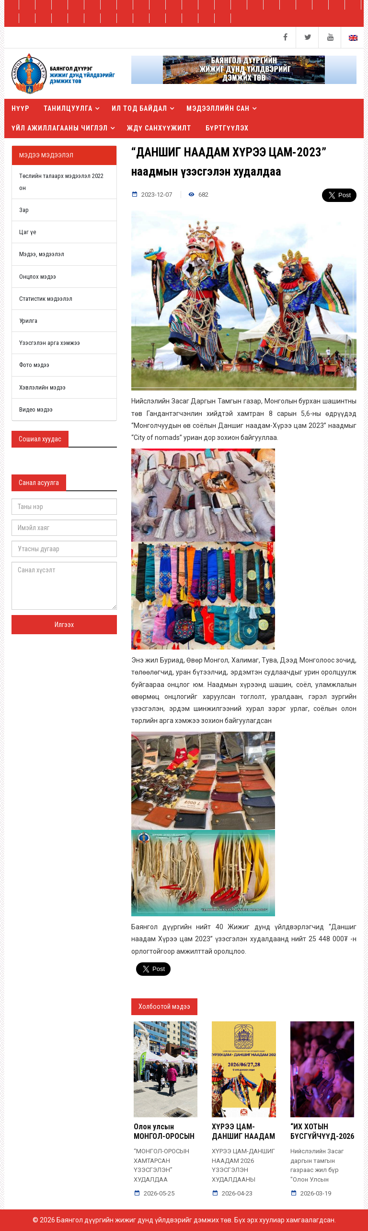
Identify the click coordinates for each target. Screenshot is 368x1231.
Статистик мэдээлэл (45, 298)
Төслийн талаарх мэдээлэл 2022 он (61, 181)
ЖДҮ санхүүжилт (159, 128)
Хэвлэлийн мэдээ (42, 387)
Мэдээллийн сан (218, 108)
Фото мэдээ (34, 364)
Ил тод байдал (139, 108)
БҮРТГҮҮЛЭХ (227, 128)
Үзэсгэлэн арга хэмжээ (49, 342)
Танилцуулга (68, 108)
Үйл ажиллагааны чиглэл (60, 128)
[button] (244, 73)
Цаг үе (27, 232)
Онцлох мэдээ (37, 276)
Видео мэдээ (36, 409)
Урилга (28, 320)
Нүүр (20, 108)
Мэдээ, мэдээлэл (41, 254)
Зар (24, 209)
